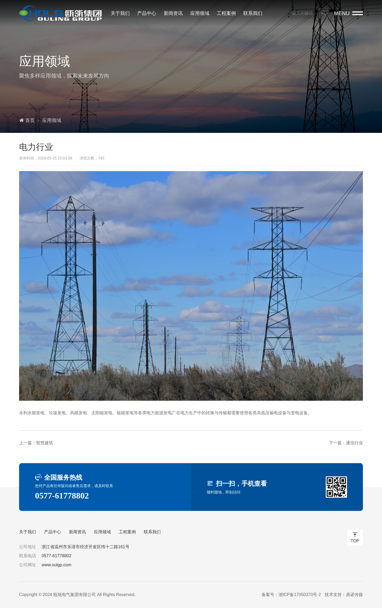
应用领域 (199, 13)
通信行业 (354, 443)
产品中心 (146, 13)
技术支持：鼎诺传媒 (344, 594)
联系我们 (252, 13)
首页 (30, 120)
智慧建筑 (44, 443)
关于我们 (120, 13)
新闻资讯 (173, 13)
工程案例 (226, 13)
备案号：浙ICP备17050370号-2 (291, 594)
